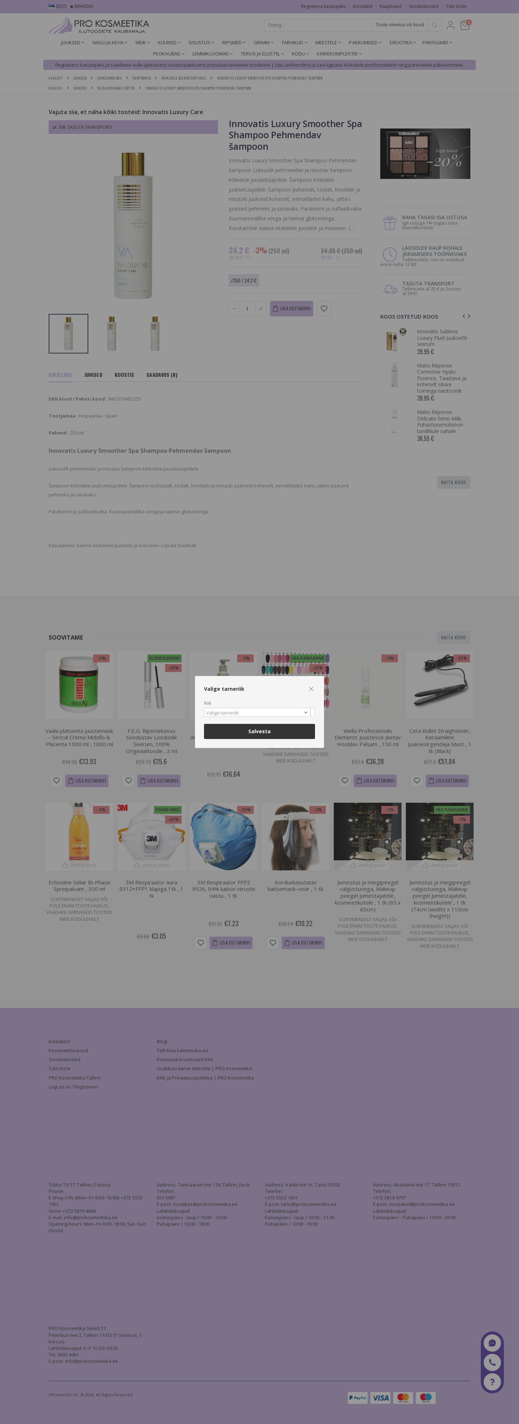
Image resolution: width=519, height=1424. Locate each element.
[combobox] (259, 712)
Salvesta (259, 731)
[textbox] (257, 713)
